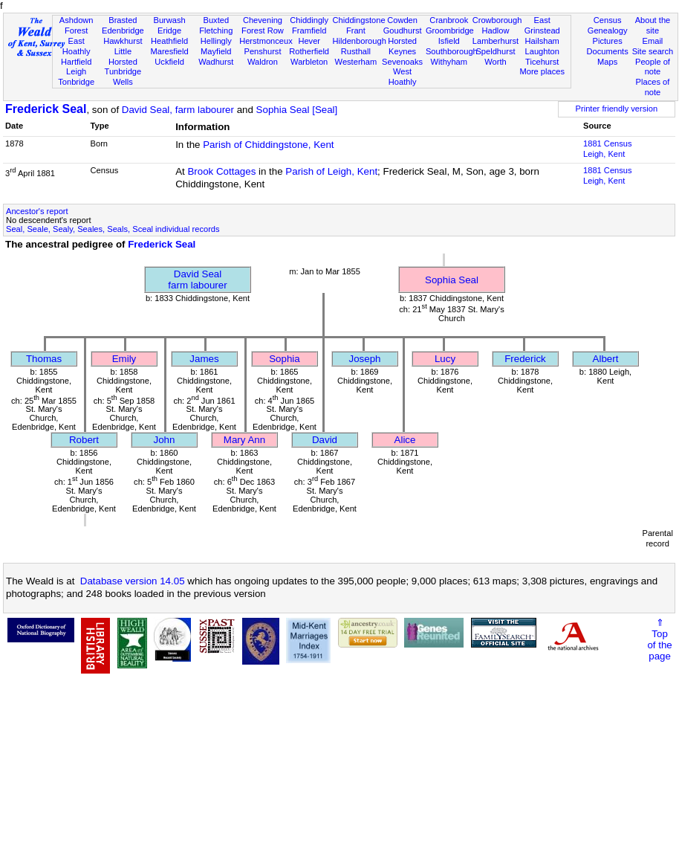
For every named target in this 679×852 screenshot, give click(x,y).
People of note (652, 67)
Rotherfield (309, 51)
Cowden (402, 20)
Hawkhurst (122, 40)
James (203, 358)
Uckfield (169, 61)
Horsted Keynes (402, 46)
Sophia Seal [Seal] (297, 109)
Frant (356, 30)
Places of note (653, 87)
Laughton (542, 51)
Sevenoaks (402, 61)
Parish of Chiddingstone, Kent (268, 144)
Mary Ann (244, 439)
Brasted (122, 20)
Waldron (262, 61)
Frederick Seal (45, 109)
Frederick (525, 358)
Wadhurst (215, 61)
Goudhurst (402, 30)
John (164, 439)
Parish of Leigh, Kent (331, 171)
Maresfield (169, 51)
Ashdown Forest (76, 25)
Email (653, 40)
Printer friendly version (617, 108)
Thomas (44, 358)
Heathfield (169, 40)
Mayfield (216, 51)
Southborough (452, 51)
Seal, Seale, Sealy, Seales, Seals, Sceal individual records (113, 229)
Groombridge (450, 30)
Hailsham (542, 40)
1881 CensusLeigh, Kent (607, 148)
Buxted (216, 20)
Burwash (169, 20)
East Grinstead (542, 25)
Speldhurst (495, 51)
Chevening (262, 20)
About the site (653, 25)
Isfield (449, 40)
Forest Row (262, 30)
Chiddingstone (359, 20)
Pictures (608, 40)
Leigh (76, 71)
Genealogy (608, 30)
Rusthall (356, 51)
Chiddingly (309, 20)
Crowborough (497, 20)
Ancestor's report (37, 211)
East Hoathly (76, 46)
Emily (124, 358)
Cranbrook (448, 20)
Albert (606, 358)
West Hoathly (403, 76)
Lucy (445, 358)
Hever (309, 40)
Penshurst (262, 51)
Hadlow (495, 30)
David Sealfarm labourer (197, 279)
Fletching (216, 30)
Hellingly (216, 40)
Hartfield (76, 61)
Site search (653, 51)
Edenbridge (123, 30)
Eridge (169, 30)
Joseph (365, 358)
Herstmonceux (266, 40)
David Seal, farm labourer (178, 109)
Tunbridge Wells (123, 76)
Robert (84, 439)
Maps (607, 61)
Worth (495, 61)
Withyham (449, 61)
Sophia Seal (451, 279)
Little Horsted (122, 56)
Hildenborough (359, 40)
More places (542, 71)
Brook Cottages (221, 171)
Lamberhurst (495, 40)
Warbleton (309, 61)
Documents (607, 51)
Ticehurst (542, 61)
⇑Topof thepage (659, 639)
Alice (405, 439)
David (324, 439)
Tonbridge (76, 81)
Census (608, 20)
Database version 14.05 (132, 581)
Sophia (284, 358)
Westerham (356, 61)
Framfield (309, 30)
